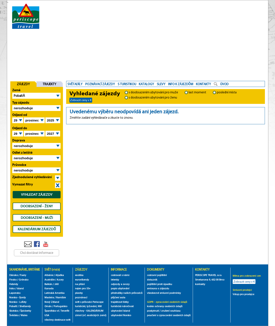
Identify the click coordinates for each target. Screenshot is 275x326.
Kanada (48, 288)
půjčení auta (118, 297)
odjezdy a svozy (120, 284)
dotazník (152, 279)
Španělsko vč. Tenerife (56, 310)
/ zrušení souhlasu (170, 310)
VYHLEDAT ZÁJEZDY (36, 194)
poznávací (81, 297)
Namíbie (61, 297)
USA (46, 315)
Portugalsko (60, 306)
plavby (79, 292)
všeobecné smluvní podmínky (164, 292)
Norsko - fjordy (17, 297)
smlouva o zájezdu (158, 288)
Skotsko (13, 310)
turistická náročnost (122, 306)
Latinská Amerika (54, 292)
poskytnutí (153, 310)
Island (20, 288)
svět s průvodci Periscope (89, 301)
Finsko (13, 279)
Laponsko (14, 292)
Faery (23, 275)
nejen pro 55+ (82, 288)
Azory (60, 279)
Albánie (48, 275)
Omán (48, 306)
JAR (56, 284)
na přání (80, 284)
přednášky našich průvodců (126, 292)
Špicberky (25, 310)
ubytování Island (120, 310)
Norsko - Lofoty (17, 301)
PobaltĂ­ (19, 96)
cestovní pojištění (157, 275)
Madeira (49, 297)
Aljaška (59, 275)
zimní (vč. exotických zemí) (90, 315)
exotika (79, 275)
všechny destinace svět (57, 319)
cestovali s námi (120, 275)
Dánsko (13, 275)
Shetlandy (25, 306)
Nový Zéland (51, 301)
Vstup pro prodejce (243, 294)
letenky (115, 279)
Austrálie (49, 279)
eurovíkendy (82, 279)
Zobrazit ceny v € (81, 100)
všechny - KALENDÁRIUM (89, 310)
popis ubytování (120, 288)
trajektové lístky (120, 301)
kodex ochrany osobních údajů (164, 306)
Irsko (12, 288)
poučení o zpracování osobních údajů (169, 315)
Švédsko (13, 315)
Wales (24, 315)
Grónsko (23, 279)
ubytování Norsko (121, 315)
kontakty (200, 284)
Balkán (48, 284)
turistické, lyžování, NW (88, 306)
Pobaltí (13, 306)
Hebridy (13, 284)
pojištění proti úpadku (159, 284)
